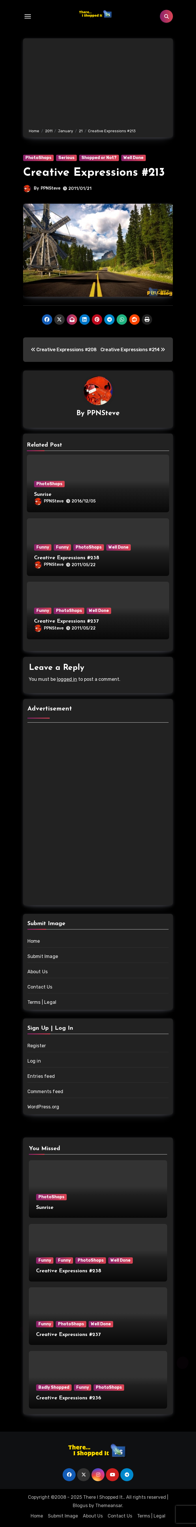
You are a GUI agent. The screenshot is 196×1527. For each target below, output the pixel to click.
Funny (42, 547)
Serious (66, 157)
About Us (37, 971)
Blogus (80, 1505)
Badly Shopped (53, 1387)
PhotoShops (38, 157)
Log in (34, 1061)
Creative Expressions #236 (68, 1398)
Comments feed (45, 1091)
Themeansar (108, 1505)
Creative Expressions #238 (66, 558)
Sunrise (42, 494)
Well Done (133, 157)
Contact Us (40, 987)
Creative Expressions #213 (94, 173)
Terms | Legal (42, 1002)
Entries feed (41, 1076)
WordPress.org (43, 1107)
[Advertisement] (99, 84)
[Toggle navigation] (27, 16)
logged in (67, 679)
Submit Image (42, 956)
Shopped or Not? (99, 157)
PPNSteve (50, 188)
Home (33, 941)
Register (36, 1045)
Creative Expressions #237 (66, 621)
